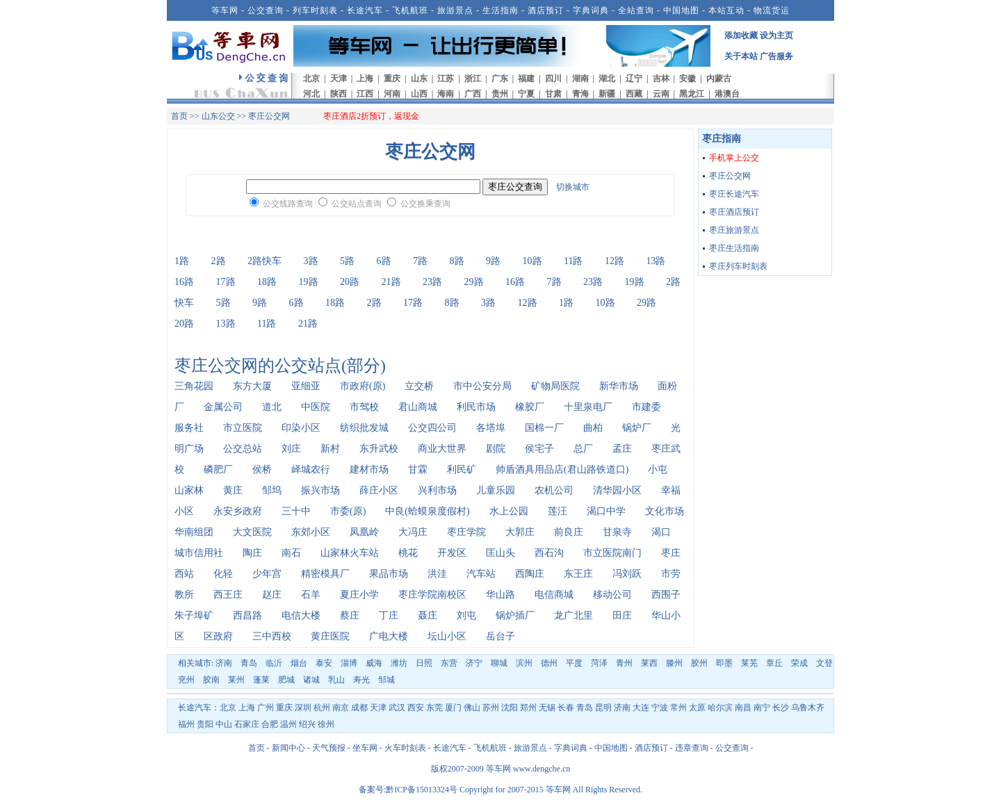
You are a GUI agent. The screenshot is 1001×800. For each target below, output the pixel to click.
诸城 (311, 680)
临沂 (274, 663)
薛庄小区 (378, 490)
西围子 (666, 594)
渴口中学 (606, 511)
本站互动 (726, 10)
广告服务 (776, 56)
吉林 (661, 78)
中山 (223, 724)
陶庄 (252, 553)
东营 (449, 663)
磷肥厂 (218, 469)
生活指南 (500, 10)
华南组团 (193, 532)
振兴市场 (320, 490)
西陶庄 (529, 574)
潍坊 (399, 663)
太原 (697, 707)
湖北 (607, 78)
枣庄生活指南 (734, 248)
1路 (181, 261)
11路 (573, 261)
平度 (574, 663)
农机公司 (554, 490)
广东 (499, 78)
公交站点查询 (357, 204)
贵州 (499, 94)
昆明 (603, 707)
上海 (365, 78)
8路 (457, 261)
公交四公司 (432, 428)
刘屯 (466, 615)
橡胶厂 (529, 407)
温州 (288, 724)
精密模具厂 (325, 574)
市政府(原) (362, 386)
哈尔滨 (720, 707)
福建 (526, 78)
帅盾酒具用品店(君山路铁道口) (562, 469)
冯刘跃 (627, 574)
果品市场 (388, 574)
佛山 (472, 707)
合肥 (269, 724)
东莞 (434, 707)
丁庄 (388, 615)
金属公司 (223, 407)
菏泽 (599, 663)
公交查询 (265, 10)
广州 (265, 707)
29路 (474, 282)
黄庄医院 (330, 636)
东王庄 (578, 574)
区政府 (218, 636)
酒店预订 (546, 10)
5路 (347, 261)
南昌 (743, 707)
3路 (311, 261)
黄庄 (233, 490)
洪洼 (437, 574)
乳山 (336, 680)
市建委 (646, 407)
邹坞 (272, 490)
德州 (549, 663)
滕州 (674, 663)
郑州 (528, 707)
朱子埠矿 (193, 615)
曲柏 (593, 428)
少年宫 (267, 574)
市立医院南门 (612, 553)
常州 (678, 707)
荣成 (799, 663)
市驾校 (364, 407)
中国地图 (681, 10)
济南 (223, 663)
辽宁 (634, 78)
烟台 (299, 663)
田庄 (622, 615)
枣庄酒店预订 (734, 212)
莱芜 (749, 663)
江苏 (445, 78)
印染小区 (301, 428)
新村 (330, 448)
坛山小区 (447, 636)
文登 (824, 663)
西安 (415, 707)
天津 (338, 78)
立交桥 (419, 386)
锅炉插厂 (515, 615)
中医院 (315, 407)
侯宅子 (539, 448)
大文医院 (252, 532)
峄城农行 (310, 469)
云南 (661, 94)
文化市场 (664, 511)
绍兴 (307, 724)
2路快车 (264, 261)
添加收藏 (741, 35)
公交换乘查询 (425, 204)
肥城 (286, 680)
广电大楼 (388, 636)
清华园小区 (617, 490)
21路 (391, 282)
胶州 (699, 663)
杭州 (322, 707)
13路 (655, 261)
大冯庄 (413, 532)
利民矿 (461, 469)
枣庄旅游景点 (734, 230)
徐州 (326, 724)
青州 (624, 663)
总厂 (583, 448)
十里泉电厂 (588, 407)
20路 (349, 282)
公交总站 (242, 448)
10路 (532, 261)
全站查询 (636, 10)
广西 (472, 94)
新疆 (607, 94)
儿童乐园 (495, 490)
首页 (179, 116)
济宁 (474, 663)
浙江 (472, 78)
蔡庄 (349, 615)
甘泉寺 (617, 532)
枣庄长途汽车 (734, 194)
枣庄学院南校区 (432, 594)
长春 (566, 707)
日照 (424, 663)
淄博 (349, 663)
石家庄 (246, 724)
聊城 (499, 663)
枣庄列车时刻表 (738, 266)
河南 (392, 94)
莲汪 (557, 511)
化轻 (223, 574)
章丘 (774, 663)
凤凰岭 (364, 532)
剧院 (495, 448)
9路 (493, 261)
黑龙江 (691, 94)
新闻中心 (288, 748)
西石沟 (549, 553)
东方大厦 (252, 386)
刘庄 (291, 448)
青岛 (249, 663)
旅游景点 (455, 10)
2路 (218, 261)
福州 (186, 724)
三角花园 (193, 386)
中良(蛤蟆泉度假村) (427, 511)
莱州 (236, 680)
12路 (614, 261)
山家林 (189, 490)
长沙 (780, 707)
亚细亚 (305, 386)
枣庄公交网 (730, 176)
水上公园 (508, 511)
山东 (419, 78)
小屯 (657, 469)
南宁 (762, 707)
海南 (445, 94)
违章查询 (691, 748)
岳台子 (500, 636)
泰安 (324, 663)
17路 (226, 282)
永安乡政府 (237, 511)
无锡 (547, 707)
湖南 (580, 78)
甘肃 (553, 94)
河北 (311, 94)
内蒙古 (718, 78)
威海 (374, 663)
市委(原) (348, 511)
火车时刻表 (405, 748)
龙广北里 (573, 615)
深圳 (303, 707)
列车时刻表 (315, 10)
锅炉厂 (636, 428)
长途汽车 (365, 10)
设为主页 (776, 35)
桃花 (408, 553)
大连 (641, 707)
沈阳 (509, 707)
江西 (365, 94)
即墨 (724, 663)
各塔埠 (490, 428)
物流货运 (772, 10)
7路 (420, 261)
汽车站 (481, 574)
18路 (267, 282)
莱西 (649, 663)
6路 (384, 261)
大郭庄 (520, 532)
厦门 (453, 707)
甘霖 (418, 469)
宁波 (659, 707)
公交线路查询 (288, 204)
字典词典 (591, 10)
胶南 (211, 680)
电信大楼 (301, 615)
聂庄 (427, 615)
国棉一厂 (544, 428)
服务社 (189, 428)
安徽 (687, 78)
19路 (308, 282)
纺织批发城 (364, 428)
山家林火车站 (349, 553)
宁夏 (526, 94)
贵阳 (205, 724)
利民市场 (476, 407)
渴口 (661, 532)
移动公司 (612, 594)
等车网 (224, 10)
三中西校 (271, 636)
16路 (184, 282)
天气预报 (328, 748)
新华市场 (618, 386)
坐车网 (364, 748)
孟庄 (622, 448)
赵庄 (272, 594)
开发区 (451, 553)
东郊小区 (310, 532)
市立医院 (242, 428)
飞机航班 (410, 10)
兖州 (186, 680)
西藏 (634, 94)
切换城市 (572, 187)
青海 (580, 94)
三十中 (296, 511)
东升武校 (378, 448)
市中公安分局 (482, 386)
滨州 (524, 663)
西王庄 (228, 594)
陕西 (338, 94)
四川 (553, 78)
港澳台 (727, 94)
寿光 (361, 680)
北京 (311, 78)
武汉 (397, 707)
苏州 (490, 707)
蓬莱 (261, 680)
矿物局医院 (555, 386)
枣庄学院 (466, 532)
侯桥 (262, 469)
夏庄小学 (359, 594)
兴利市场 (437, 490)
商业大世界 (442, 448)
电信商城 (554, 594)
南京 (340, 707)
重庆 (392, 78)
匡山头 (500, 553)
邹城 (386, 680)
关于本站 (741, 56)
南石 (291, 553)
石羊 (310, 594)
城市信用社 (198, 553)
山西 (419, 94)
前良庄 (568, 532)
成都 (359, 707)
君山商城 (417, 407)
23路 (432, 282)
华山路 (500, 594)
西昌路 (247, 615)
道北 (272, 407)
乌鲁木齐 (807, 707)
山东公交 (218, 116)
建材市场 (369, 469)
